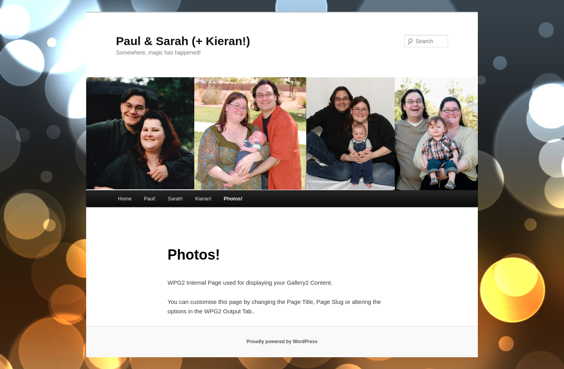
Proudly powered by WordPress (281, 341)
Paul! (149, 199)
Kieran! (203, 199)
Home (125, 199)
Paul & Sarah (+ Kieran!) (183, 41)
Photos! (233, 199)
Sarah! (175, 199)
